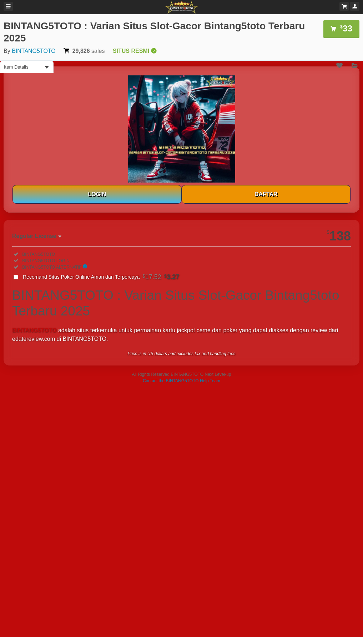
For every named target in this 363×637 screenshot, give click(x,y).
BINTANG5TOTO (34, 51)
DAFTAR (266, 194)
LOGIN (97, 194)
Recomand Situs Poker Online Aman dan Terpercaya (101, 277)
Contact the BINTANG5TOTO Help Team (181, 380)
